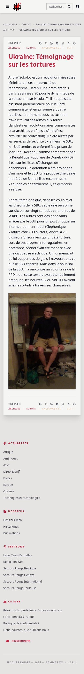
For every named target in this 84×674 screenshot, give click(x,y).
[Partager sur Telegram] (57, 43)
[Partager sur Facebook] (40, 43)
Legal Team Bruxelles (17, 555)
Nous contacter (18, 641)
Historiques (11, 526)
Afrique (8, 452)
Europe (26, 24)
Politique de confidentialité (21, 623)
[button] (7, 6)
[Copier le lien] (74, 43)
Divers (7, 478)
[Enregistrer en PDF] (68, 43)
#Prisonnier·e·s (51, 47)
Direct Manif (11, 471)
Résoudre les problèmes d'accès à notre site (32, 610)
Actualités (10, 24)
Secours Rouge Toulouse (19, 588)
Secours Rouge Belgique (19, 568)
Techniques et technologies (21, 498)
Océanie (8, 491)
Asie (6, 465)
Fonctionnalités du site (18, 617)
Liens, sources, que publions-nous (26, 630)
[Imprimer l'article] (63, 43)
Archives (9, 30)
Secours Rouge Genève (18, 575)
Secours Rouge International (22, 581)
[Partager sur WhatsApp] (51, 43)
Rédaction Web (13, 562)
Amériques (10, 458)
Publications (11, 533)
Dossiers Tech (12, 520)
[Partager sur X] (46, 43)
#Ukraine (72, 47)
